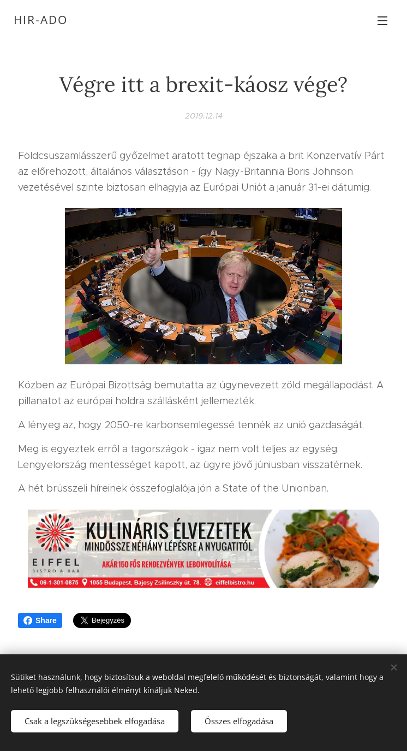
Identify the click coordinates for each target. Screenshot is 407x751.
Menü (382, 20)
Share (40, 620)
